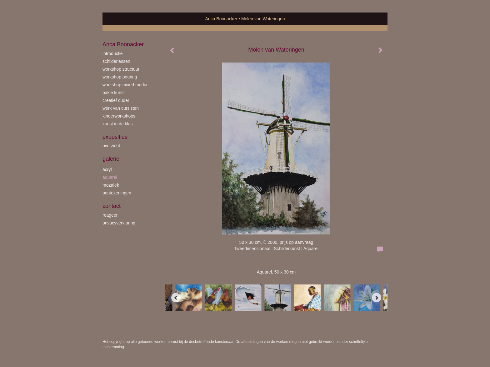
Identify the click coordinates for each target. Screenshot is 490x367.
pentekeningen (116, 192)
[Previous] (176, 297)
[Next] (376, 297)
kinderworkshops (118, 115)
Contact (111, 206)
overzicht (111, 145)
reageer (110, 215)
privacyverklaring (118, 222)
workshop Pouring (119, 76)
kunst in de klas (117, 123)
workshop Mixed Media (124, 84)
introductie (112, 53)
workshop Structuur (120, 69)
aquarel (109, 177)
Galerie (110, 159)
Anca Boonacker (221, 18)
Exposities (115, 137)
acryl (107, 169)
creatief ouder (115, 100)
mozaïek (110, 185)
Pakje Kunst (113, 92)
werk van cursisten (120, 108)
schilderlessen (116, 61)
